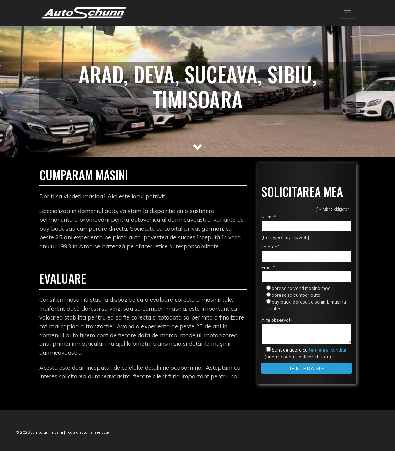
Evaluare (62, 278)
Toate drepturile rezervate (87, 432)
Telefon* (306, 253)
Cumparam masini (83, 175)
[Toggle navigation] (347, 13)
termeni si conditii (309, 350)
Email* (306, 273)
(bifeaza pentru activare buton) (303, 353)
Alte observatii (306, 330)
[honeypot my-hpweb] (285, 237)
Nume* (306, 223)
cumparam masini (47, 432)
